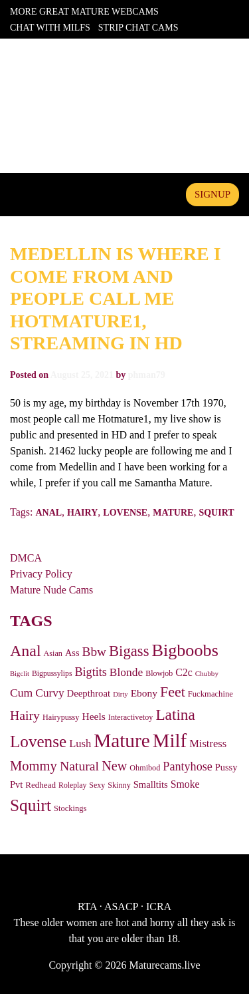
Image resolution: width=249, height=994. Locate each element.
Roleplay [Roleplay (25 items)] (72, 785)
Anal (48, 513)
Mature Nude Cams (51, 589)
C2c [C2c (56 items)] (183, 672)
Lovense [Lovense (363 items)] (38, 741)
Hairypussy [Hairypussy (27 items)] (60, 717)
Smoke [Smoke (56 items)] (185, 784)
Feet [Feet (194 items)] (172, 691)
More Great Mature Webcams (84, 12)
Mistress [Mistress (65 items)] (207, 743)
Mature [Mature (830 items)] (122, 740)
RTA (87, 906)
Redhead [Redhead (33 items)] (40, 785)
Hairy (82, 513)
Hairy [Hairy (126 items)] (25, 715)
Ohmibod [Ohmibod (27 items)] (144, 767)
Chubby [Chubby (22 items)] (206, 673)
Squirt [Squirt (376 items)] (30, 805)
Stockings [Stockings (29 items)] (70, 808)
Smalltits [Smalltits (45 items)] (150, 784)
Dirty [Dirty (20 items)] (120, 694)
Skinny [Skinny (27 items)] (119, 785)
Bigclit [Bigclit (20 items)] (19, 673)
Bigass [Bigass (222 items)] (129, 651)
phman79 (146, 375)
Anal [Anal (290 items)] (25, 650)
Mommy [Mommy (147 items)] (33, 765)
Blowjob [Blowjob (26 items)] (159, 673)
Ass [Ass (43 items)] (72, 652)
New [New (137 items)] (114, 765)
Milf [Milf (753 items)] (170, 740)
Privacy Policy (41, 574)
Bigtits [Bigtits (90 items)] (91, 672)
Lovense (125, 513)
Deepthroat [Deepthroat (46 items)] (89, 693)
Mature (173, 513)
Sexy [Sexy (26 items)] (97, 785)
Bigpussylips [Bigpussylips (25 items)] (52, 673)
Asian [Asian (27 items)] (53, 653)
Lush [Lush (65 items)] (80, 743)
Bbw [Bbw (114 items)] (94, 652)
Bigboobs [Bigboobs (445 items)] (184, 650)
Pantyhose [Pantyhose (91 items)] (187, 766)
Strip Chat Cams (138, 28)
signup (212, 194)
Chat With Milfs (50, 28)
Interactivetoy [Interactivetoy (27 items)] (130, 717)
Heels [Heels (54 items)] (93, 716)
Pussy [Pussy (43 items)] (226, 767)
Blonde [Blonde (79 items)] (126, 672)
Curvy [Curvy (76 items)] (49, 693)
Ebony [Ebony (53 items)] (144, 693)
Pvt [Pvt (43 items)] (16, 784)
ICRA (158, 906)
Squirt (216, 513)
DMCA (26, 558)
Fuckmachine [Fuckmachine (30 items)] (210, 694)
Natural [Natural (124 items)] (79, 765)
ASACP (121, 906)
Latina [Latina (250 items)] (175, 714)
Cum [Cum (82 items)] (21, 692)
